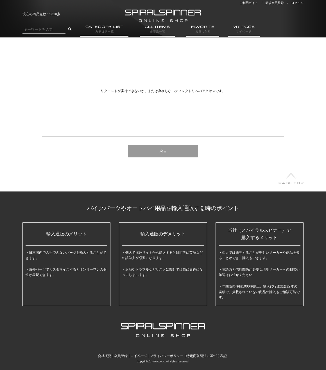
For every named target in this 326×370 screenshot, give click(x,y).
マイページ (138, 356)
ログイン (297, 3)
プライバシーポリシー (167, 356)
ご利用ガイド (248, 3)
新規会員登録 (274, 3)
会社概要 (104, 356)
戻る (163, 151)
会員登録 (121, 356)
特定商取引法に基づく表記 (206, 356)
